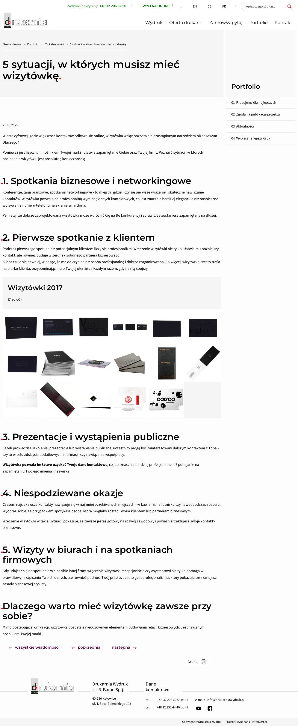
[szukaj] (290, 6)
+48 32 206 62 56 (168, 700)
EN (195, 6)
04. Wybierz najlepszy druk (250, 138)
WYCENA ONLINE (155, 6)
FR (224, 6)
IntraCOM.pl (259, 722)
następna (127, 647)
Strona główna (12, 44)
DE (209, 6)
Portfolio (33, 44)
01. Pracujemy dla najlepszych (253, 102)
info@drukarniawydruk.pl (226, 700)
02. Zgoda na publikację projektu (255, 114)
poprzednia (86, 647)
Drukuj (199, 661)
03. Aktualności (54, 44)
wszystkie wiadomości (34, 647)
